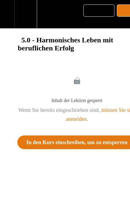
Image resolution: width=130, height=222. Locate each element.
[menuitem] (25, 14)
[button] (7, 14)
